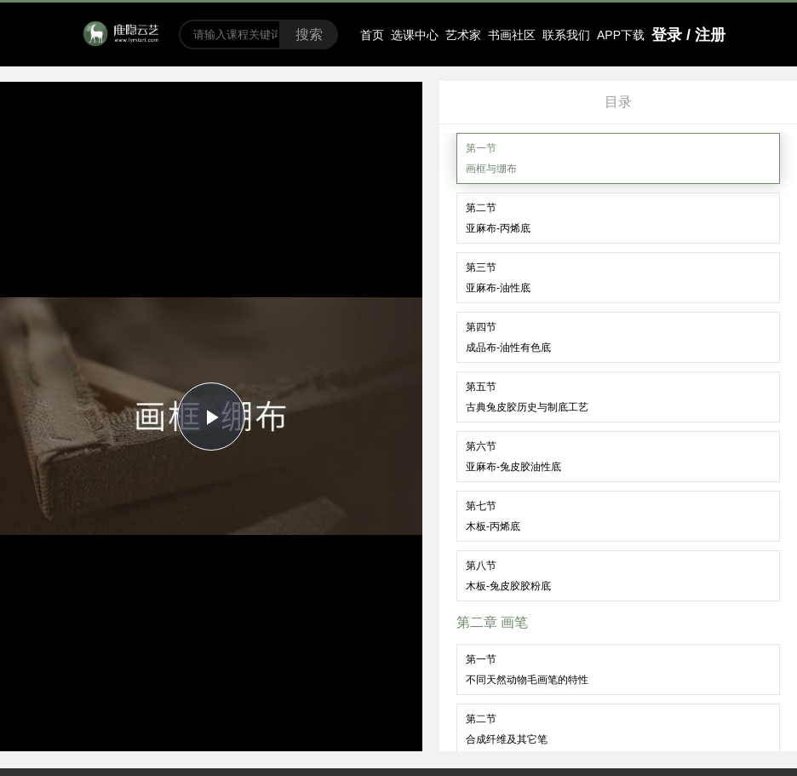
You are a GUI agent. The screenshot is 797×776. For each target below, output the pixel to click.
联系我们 (566, 35)
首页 (372, 35)
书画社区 (512, 35)
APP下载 (621, 35)
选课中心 (415, 35)
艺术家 (463, 35)
